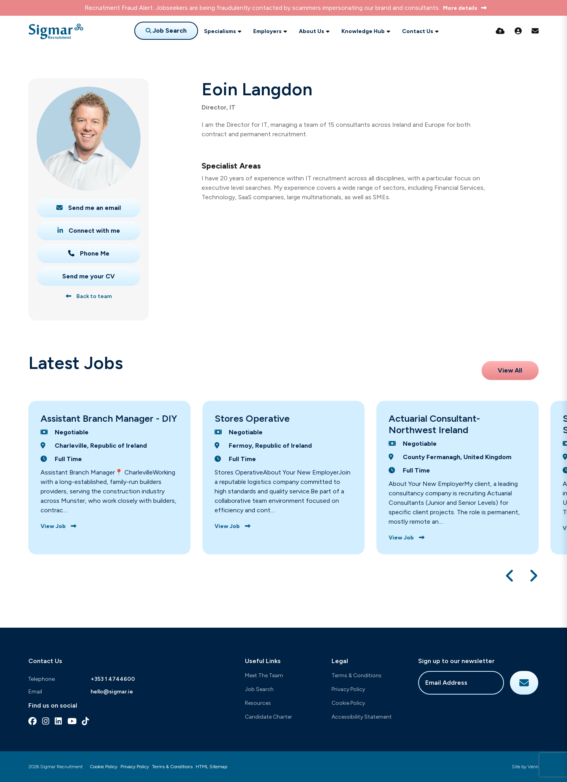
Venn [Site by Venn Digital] (533, 766)
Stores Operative (252, 418)
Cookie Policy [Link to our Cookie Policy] (103, 766)
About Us (311, 31)
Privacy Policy (348, 689)
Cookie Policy (348, 703)
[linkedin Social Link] (58, 721)
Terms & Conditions (357, 675)
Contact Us (417, 31)
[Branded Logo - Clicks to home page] (55, 31)
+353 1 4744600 (113, 679)
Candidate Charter (268, 716)
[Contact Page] (535, 31)
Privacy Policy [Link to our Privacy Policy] (134, 766)
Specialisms (220, 31)
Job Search (259, 689)
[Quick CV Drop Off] (500, 31)
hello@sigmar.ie (112, 691)
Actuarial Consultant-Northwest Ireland (434, 424)
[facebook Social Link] (32, 721)
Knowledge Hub (363, 31)
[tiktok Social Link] (85, 721)
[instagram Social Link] (45, 721)
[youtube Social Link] (71, 721)
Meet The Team (264, 675)
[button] (510, 575)
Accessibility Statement (362, 716)
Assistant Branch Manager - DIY (109, 418)
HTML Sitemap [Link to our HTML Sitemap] (211, 766)
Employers (267, 31)
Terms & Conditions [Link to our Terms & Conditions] (172, 766)
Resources (258, 703)
